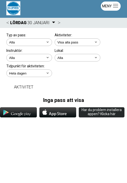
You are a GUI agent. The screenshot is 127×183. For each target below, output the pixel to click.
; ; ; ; (29, 58)
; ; (29, 42)
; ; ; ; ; (29, 73)
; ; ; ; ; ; (77, 58)
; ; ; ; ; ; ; (77, 42)
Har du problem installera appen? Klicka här (102, 112)
